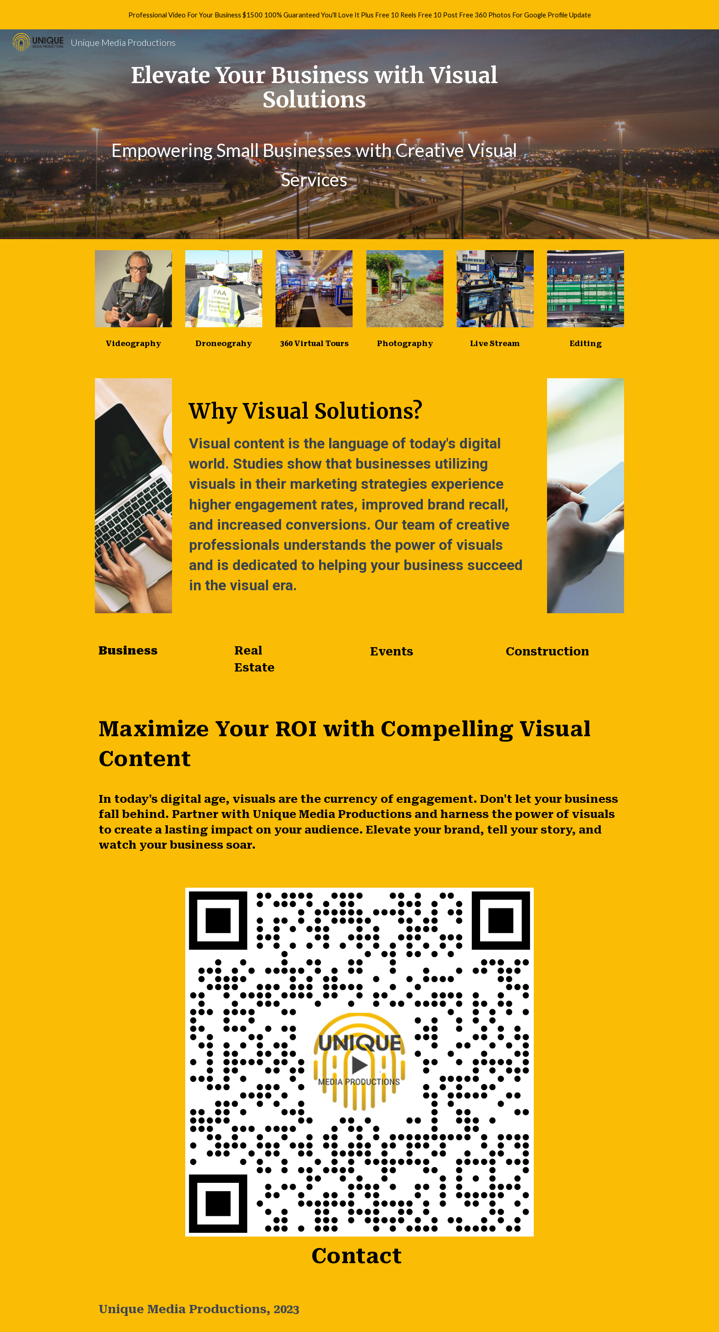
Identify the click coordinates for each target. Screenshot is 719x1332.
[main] (314, 87)
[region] (359, 14)
